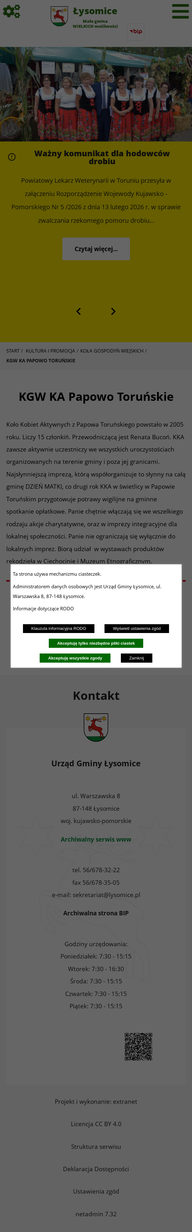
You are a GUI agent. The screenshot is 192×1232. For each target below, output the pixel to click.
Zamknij (136, 658)
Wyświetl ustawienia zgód (137, 628)
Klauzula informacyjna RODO (58, 628)
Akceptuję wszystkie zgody (75, 658)
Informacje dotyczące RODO (44, 608)
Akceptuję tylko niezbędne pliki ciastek (96, 643)
